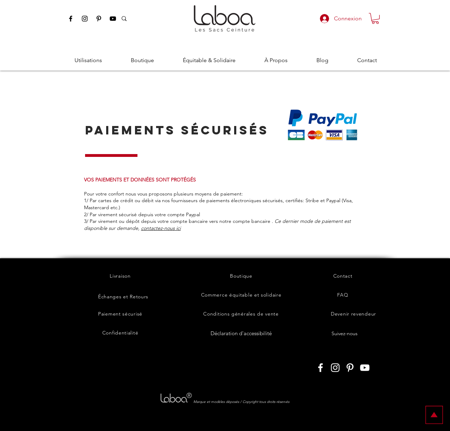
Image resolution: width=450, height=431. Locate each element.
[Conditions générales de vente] (241, 314)
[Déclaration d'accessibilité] (241, 333)
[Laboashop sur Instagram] (335, 367)
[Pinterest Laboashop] (99, 18)
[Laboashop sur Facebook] (320, 367)
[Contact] (343, 276)
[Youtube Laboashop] (113, 18)
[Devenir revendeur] (353, 314)
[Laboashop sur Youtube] (365, 367)
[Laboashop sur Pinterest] (350, 367)
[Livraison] (120, 276)
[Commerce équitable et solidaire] (241, 295)
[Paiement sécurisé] (120, 314)
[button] (375, 18)
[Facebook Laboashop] (71, 18)
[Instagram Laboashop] (85, 18)
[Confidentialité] (120, 333)
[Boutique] (241, 276)
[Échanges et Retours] (123, 297)
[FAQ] (343, 295)
